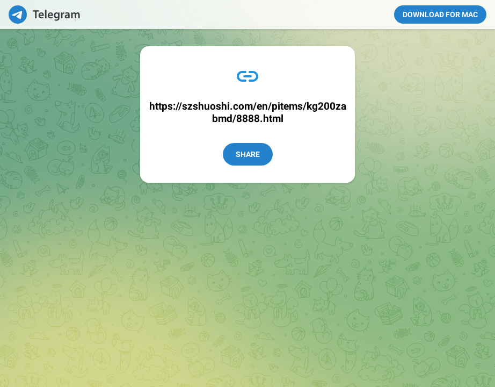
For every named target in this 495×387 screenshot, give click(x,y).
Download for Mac (440, 14)
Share (248, 154)
